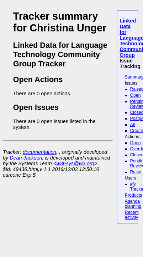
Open (135, 95)
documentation (39, 152)
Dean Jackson (26, 158)
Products (133, 195)
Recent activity (132, 215)
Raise (135, 172)
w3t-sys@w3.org (75, 163)
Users (130, 178)
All (132, 124)
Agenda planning (133, 204)
